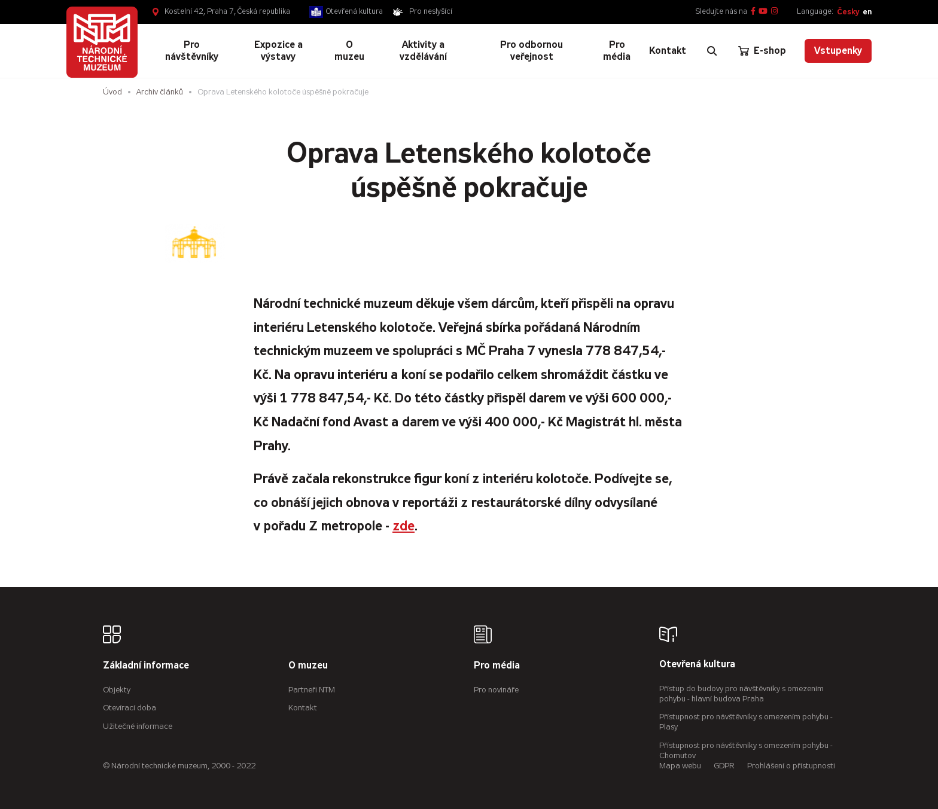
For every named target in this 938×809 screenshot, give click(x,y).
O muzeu (308, 666)
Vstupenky (838, 50)
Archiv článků (159, 91)
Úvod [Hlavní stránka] (112, 91)
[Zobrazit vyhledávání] (712, 51)
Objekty (116, 689)
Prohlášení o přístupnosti (791, 765)
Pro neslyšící (430, 11)
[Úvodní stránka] (102, 42)
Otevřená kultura (354, 11)
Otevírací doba (129, 707)
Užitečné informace (137, 726)
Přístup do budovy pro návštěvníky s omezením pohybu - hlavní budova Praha (741, 693)
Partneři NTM (311, 689)
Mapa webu (680, 765)
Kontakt (302, 707)
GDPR (724, 765)
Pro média (497, 666)
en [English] (867, 11)
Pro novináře (496, 689)
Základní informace (146, 666)
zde (403, 525)
